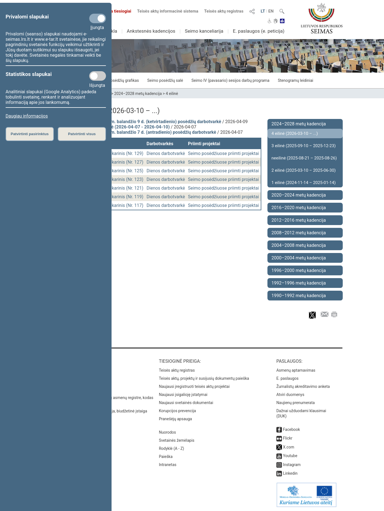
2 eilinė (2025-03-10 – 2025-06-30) (304, 170)
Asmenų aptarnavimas (295, 370)
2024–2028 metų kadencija (138, 93)
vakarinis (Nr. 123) (125, 179)
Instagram (292, 464)
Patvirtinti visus (82, 134)
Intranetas (168, 464)
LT (263, 11)
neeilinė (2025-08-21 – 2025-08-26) (304, 158)
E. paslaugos (287, 378)
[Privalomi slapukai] (97, 18)
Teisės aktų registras (223, 11)
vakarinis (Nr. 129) (125, 153)
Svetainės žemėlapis (176, 440)
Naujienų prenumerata (295, 402)
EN (271, 11)
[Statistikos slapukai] (97, 76)
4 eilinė (172, 93)
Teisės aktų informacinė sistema (167, 11)
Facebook (291, 429)
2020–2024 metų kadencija (299, 195)
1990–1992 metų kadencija (299, 295)
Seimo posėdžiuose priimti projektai (223, 153)
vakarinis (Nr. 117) (125, 205)
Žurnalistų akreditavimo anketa (303, 386)
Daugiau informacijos (27, 116)
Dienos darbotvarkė (166, 153)
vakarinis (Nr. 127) (125, 162)
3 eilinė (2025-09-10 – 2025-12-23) (304, 145)
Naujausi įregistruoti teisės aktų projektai (194, 386)
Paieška (166, 456)
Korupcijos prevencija (177, 411)
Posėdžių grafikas (123, 80)
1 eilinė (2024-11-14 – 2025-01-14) (304, 182)
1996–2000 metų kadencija (299, 270)
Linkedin (290, 473)
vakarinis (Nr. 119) (125, 196)
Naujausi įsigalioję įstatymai (183, 394)
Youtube (290, 455)
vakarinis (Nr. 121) (125, 188)
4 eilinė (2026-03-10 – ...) (295, 133)
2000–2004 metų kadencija (299, 258)
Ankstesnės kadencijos (151, 31)
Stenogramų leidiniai (295, 80)
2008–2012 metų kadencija (299, 232)
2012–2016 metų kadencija (299, 220)
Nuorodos (167, 432)
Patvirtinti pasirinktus (30, 134)
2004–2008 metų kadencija (299, 245)
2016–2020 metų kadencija (299, 207)
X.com (288, 447)
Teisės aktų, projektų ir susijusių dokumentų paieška (204, 378)
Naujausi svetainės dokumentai (186, 402)
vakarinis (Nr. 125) (125, 170)
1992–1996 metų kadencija (299, 283)
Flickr (288, 438)
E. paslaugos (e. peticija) (258, 31)
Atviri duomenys (290, 394)
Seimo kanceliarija (204, 31)
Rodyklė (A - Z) (171, 448)
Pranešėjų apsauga (175, 419)
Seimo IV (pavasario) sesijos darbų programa (230, 80)
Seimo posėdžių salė (165, 80)
